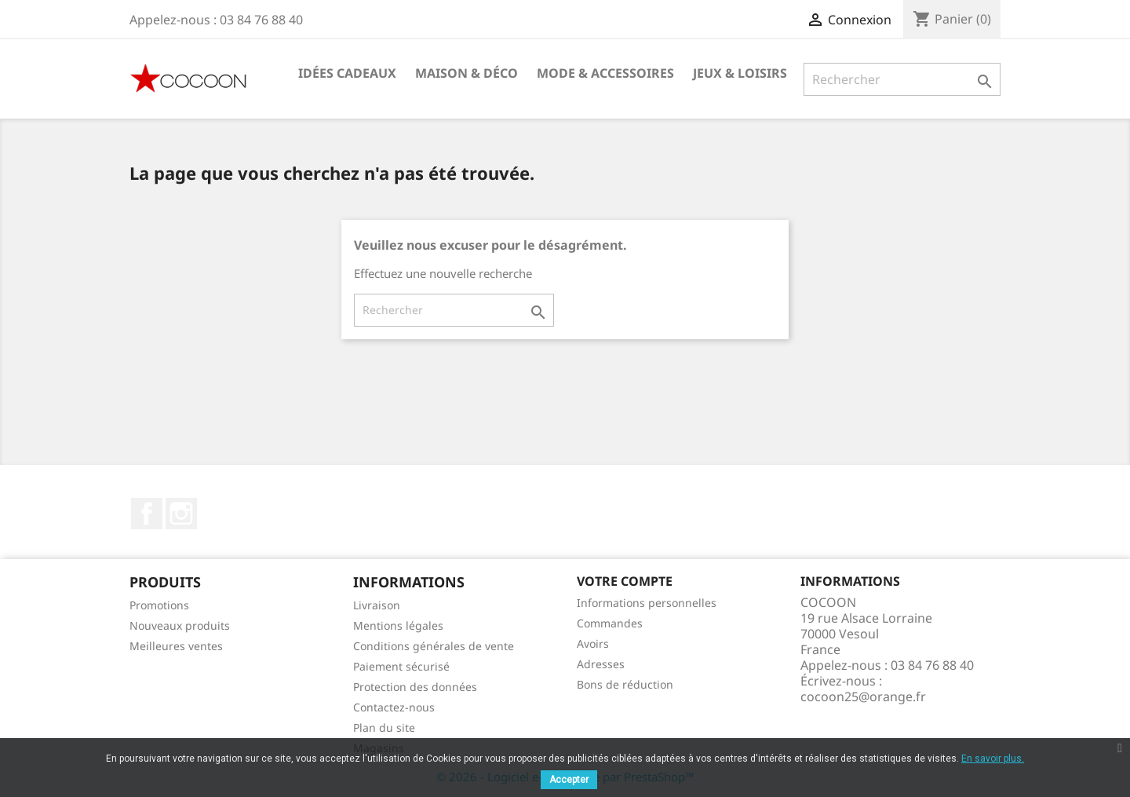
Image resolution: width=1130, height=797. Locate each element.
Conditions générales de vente (433, 645)
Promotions (159, 605)
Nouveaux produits (179, 625)
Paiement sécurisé (401, 666)
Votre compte (625, 581)
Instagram (181, 513)
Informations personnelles (646, 602)
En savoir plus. (992, 758)
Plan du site (384, 727)
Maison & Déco (466, 73)
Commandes (610, 623)
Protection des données (415, 686)
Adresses (601, 663)
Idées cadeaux (347, 73)
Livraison (376, 605)
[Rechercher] (902, 79)
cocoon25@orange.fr (863, 696)
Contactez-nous (394, 707)
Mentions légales (398, 625)
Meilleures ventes (176, 645)
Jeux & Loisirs (740, 73)
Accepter (569, 779)
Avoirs (593, 643)
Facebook (146, 513)
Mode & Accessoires (605, 73)
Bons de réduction (625, 684)
